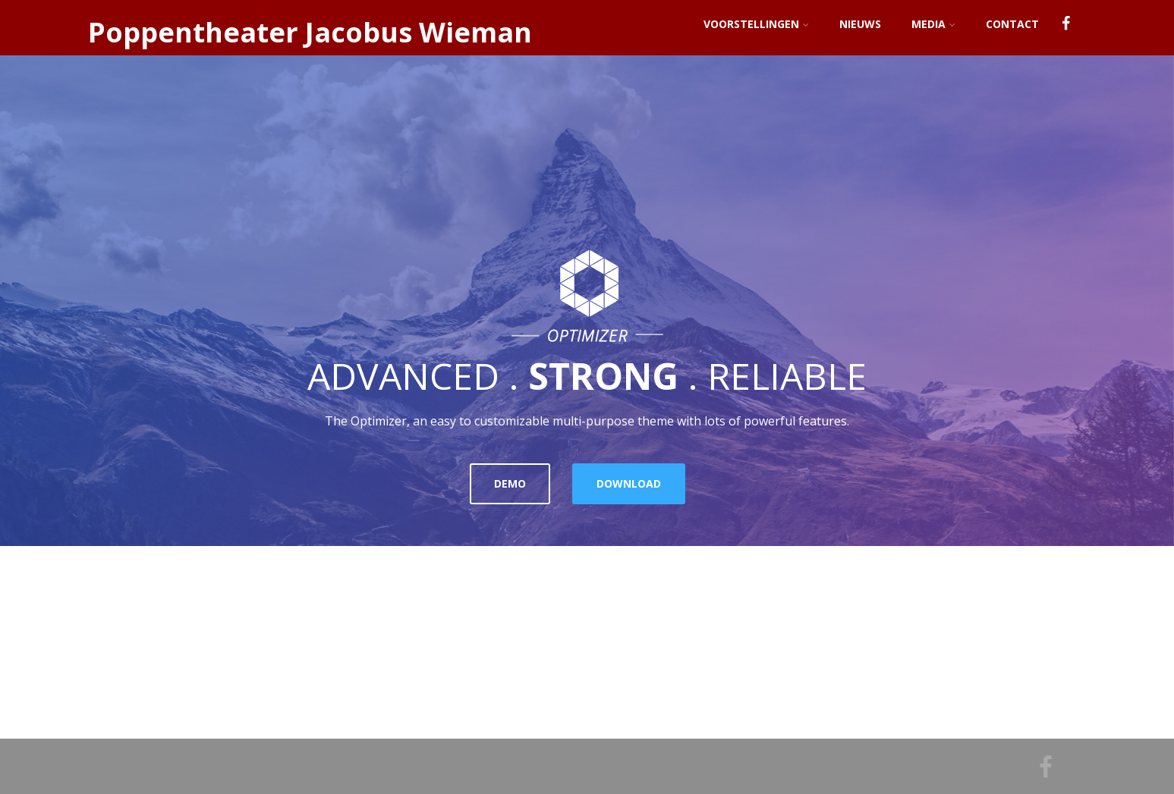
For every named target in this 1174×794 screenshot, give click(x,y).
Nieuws (860, 24)
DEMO (510, 483)
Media (933, 24)
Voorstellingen (756, 24)
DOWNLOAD (628, 483)
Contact (1012, 24)
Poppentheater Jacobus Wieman (310, 32)
